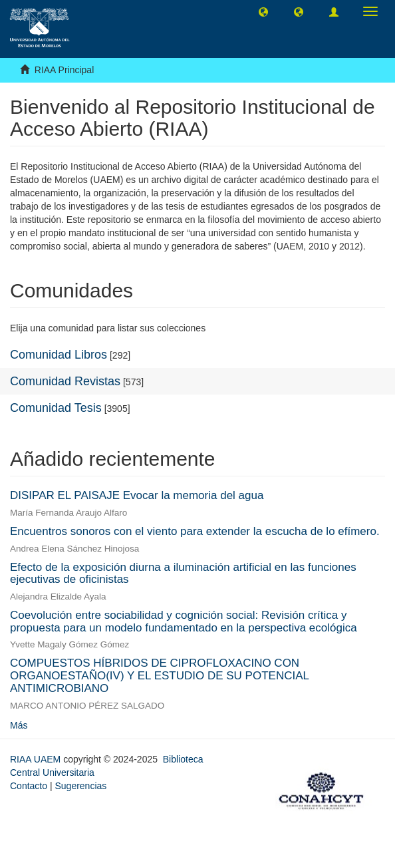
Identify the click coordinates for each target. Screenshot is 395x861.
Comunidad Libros (58, 354)
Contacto (28, 785)
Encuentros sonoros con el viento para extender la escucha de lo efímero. (195, 531)
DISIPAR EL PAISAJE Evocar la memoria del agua (136, 495)
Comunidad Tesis (56, 408)
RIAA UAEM (36, 759)
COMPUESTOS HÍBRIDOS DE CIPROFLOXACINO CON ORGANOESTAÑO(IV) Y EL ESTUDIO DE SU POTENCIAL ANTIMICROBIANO (159, 675)
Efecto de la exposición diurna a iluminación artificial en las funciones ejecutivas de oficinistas (183, 573)
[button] (263, 11)
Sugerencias (80, 785)
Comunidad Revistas (65, 381)
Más (18, 725)
